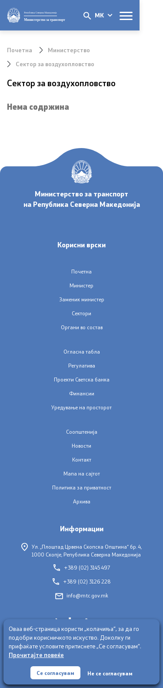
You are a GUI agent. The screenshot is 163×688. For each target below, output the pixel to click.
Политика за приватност (81, 487)
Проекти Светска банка (82, 379)
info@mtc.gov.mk (81, 595)
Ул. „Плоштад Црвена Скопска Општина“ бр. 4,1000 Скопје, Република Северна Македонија (81, 550)
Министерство (69, 50)
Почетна (19, 50)
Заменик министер (81, 299)
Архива (81, 501)
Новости (81, 445)
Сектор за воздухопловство (55, 64)
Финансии (81, 393)
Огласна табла (81, 351)
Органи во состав (82, 327)
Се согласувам (55, 672)
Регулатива (81, 365)
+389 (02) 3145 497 (81, 567)
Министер (81, 285)
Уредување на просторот (81, 407)
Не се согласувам (110, 673)
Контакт (81, 459)
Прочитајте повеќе (36, 655)
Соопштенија (81, 431)
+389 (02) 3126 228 (82, 581)
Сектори (81, 313)
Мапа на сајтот (81, 473)
